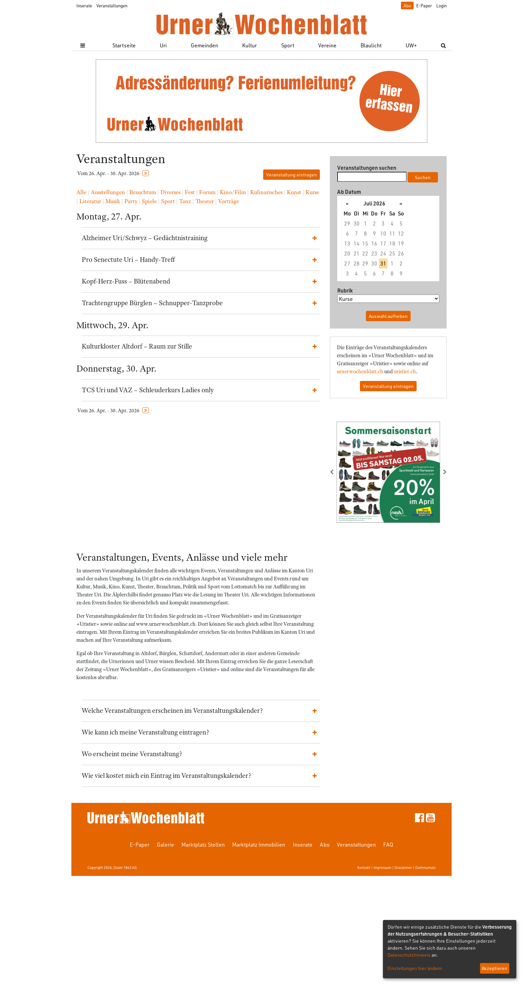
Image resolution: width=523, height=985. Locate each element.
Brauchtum (142, 192)
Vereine (327, 45)
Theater (204, 201)
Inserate (84, 5)
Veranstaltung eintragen (291, 174)
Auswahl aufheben (388, 316)
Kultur (249, 45)
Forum (207, 192)
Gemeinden (204, 45)
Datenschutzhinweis (409, 955)
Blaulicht (371, 45)
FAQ (388, 844)
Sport (287, 45)
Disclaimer (403, 867)
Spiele (149, 201)
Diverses (170, 192)
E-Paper (424, 5)
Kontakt (363, 867)
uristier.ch (405, 371)
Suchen (423, 177)
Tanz (185, 201)
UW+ (411, 45)
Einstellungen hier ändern (415, 968)
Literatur (90, 201)
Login (441, 5)
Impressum (382, 867)
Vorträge (228, 201)
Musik (112, 201)
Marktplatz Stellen (203, 844)
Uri (163, 45)
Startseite (124, 45)
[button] (338, 472)
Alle (81, 192)
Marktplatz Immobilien (258, 844)
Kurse (312, 192)
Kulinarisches (266, 192)
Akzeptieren (494, 968)
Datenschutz (425, 867)
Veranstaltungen (111, 5)
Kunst (294, 192)
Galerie (165, 844)
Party (130, 201)
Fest (190, 192)
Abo (407, 5)
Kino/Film (233, 192)
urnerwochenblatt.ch (360, 371)
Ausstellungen (108, 192)
